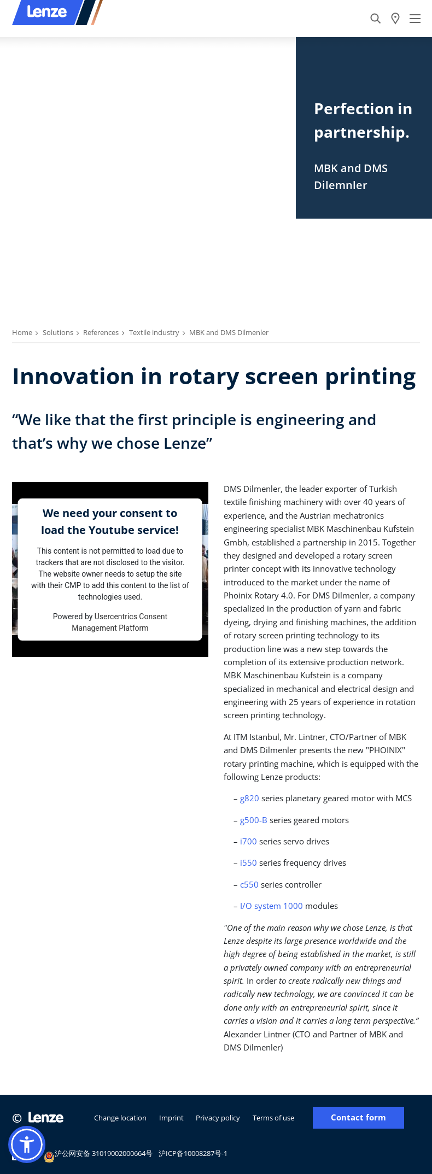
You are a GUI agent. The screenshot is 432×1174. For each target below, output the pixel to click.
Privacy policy (218, 1118)
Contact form (358, 1117)
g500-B (253, 819)
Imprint (171, 1118)
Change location (120, 1118)
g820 (249, 798)
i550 (248, 862)
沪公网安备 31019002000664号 (98, 1154)
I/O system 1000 (271, 905)
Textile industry (154, 332)
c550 (249, 884)
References (101, 332)
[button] (27, 1144)
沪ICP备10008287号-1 (193, 1153)
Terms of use (273, 1118)
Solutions (58, 332)
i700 (248, 841)
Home (22, 332)
